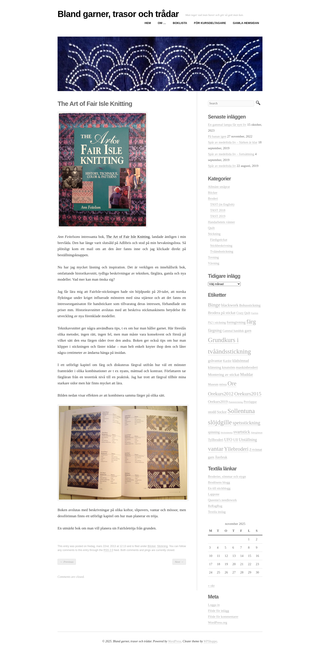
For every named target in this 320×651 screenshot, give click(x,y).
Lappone (213, 494)
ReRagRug (215, 506)
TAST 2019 (217, 216)
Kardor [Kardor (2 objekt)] (227, 361)
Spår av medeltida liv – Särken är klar (232, 142)
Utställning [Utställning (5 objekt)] (248, 439)
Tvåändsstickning (221, 251)
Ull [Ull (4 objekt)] (235, 440)
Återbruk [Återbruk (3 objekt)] (221, 457)
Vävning (213, 263)
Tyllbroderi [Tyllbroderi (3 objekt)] (215, 440)
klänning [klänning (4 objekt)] (214, 367)
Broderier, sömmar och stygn (227, 476)
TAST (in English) (222, 204)
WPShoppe (210, 641)
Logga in (214, 605)
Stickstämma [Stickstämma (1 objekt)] (227, 432)
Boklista (180, 23)
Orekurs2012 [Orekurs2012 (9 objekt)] (220, 394)
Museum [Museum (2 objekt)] (213, 384)
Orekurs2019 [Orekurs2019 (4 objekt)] (218, 402)
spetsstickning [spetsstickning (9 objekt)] (246, 423)
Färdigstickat (218, 239)
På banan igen (217, 136)
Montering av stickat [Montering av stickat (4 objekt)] (223, 375)
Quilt (211, 228)
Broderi (213, 198)
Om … (162, 23)
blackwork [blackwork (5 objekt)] (229, 305)
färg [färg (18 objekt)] (251, 321)
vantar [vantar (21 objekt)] (215, 448)
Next (179, 561)
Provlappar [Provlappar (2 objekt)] (250, 401)
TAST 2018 (217, 210)
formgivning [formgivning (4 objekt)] (236, 322)
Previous (66, 561)
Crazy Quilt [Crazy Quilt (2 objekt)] (243, 313)
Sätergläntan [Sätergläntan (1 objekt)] (256, 432)
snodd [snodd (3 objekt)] (212, 412)
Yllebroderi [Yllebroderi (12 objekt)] (236, 449)
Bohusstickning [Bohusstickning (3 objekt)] (249, 305)
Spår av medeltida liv (222, 166)
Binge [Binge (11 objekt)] (214, 305)
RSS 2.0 (108, 550)
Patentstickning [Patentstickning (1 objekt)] (235, 402)
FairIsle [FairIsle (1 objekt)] (254, 313)
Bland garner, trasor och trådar (118, 14)
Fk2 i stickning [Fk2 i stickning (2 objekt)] (217, 322)
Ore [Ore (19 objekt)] (232, 383)
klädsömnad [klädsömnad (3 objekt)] (240, 361)
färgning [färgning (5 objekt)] (215, 330)
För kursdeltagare (210, 23)
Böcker (152, 546)
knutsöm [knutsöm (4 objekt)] (228, 367)
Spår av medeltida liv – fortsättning (231, 154)
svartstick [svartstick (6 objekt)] (241, 431)
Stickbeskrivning (221, 245)
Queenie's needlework (222, 500)
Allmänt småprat (219, 186)
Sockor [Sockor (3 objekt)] (222, 412)
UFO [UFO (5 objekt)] (228, 439)
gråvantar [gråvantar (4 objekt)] (215, 361)
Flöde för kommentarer (223, 616)
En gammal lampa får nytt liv (227, 124)
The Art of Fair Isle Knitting (128, 237)
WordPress (174, 641)
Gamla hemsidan (246, 23)
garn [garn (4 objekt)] (248, 331)
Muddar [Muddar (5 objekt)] (246, 374)
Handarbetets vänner (221, 222)
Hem (148, 23)
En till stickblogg (219, 488)
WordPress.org (217, 622)
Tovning (213, 257)
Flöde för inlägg (218, 610)
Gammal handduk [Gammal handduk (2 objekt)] (233, 330)
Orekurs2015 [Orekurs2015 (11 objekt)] (247, 394)
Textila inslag (217, 512)
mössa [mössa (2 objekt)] (223, 384)
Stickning (162, 546)
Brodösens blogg (219, 482)
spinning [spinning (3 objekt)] (214, 432)
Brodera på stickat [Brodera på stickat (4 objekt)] (221, 313)
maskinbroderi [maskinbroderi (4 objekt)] (247, 367)
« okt (211, 585)
